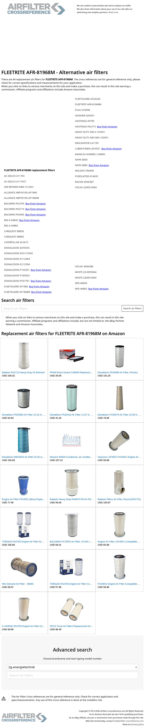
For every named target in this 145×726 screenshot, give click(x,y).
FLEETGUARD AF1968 (16, 286)
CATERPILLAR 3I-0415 (16, 242)
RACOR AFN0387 (84, 181)
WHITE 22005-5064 (85, 277)
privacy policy (137, 724)
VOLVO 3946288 (84, 266)
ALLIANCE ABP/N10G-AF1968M (21, 198)
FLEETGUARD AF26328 (87, 98)
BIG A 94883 (11, 225)
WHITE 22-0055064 (85, 272)
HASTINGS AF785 (84, 121)
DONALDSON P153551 (17, 269)
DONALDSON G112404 (17, 258)
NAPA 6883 (81, 165)
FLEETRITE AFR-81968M (88, 104)
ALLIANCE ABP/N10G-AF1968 (20, 192)
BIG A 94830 (11, 220)
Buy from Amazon (35, 203)
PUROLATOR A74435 (86, 176)
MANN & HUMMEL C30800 (90, 154)
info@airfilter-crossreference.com (128, 721)
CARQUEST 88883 (14, 236)
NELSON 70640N (84, 170)
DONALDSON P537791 (17, 280)
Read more (113, 12)
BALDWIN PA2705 (14, 203)
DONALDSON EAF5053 (17, 247)
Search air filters (132, 308)
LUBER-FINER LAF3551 (88, 148)
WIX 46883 (81, 288)
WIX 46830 (81, 283)
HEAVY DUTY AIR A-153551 (90, 132)
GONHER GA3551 (85, 115)
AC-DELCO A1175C (14, 175)
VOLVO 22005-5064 (86, 187)
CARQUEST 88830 (14, 231)
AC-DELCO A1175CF (15, 181)
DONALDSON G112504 (17, 264)
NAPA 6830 (81, 159)
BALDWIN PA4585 (14, 214)
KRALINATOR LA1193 (86, 143)
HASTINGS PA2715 (85, 126)
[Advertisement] (72, 43)
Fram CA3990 (82, 110)
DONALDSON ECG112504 (18, 253)
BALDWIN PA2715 (14, 209)
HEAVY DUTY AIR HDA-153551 (91, 137)
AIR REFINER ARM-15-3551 (19, 187)
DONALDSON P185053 (17, 275)
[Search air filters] (61, 308)
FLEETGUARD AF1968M (17, 292)
